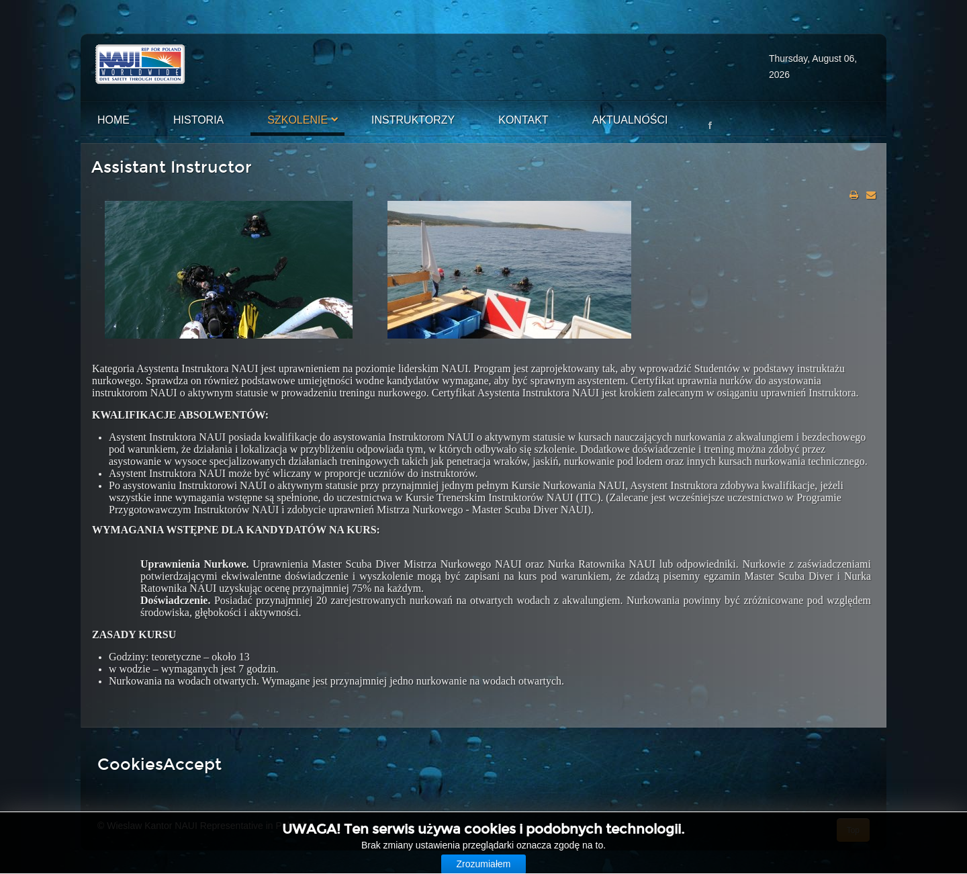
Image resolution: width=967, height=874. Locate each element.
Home (113, 120)
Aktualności (630, 120)
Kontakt (523, 120)
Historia (198, 120)
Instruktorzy (413, 120)
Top (853, 830)
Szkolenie (297, 120)
